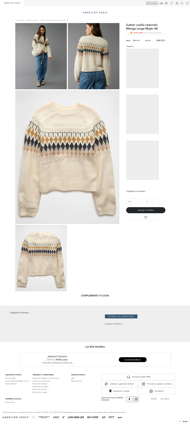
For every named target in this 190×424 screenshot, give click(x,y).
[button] (183, 421)
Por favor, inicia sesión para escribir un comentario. (146, 316)
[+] (163, 201)
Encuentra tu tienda (119, 391)
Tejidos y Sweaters (32, 20)
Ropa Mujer (20, 20)
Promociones (153, 3)
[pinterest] (156, 219)
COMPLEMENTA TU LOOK (95, 295)
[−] (154, 201)
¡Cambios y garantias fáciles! (119, 384)
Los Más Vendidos (95, 346)
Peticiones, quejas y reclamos (157, 384)
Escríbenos (157, 391)
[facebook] (135, 219)
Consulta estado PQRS (138, 376)
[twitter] (145, 219)
